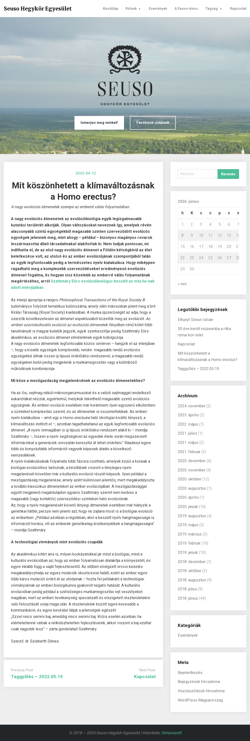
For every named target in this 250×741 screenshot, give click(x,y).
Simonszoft (171, 733)
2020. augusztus (192, 488)
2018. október (189, 570)
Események (158, 8)
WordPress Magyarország (200, 700)
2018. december (192, 561)
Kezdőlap (110, 8)
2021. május (188, 442)
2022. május (188, 424)
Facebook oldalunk (152, 122)
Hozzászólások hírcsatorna (201, 691)
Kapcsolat (238, 8)
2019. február (189, 543)
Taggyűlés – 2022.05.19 (37, 676)
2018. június (188, 598)
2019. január (188, 552)
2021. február (189, 451)
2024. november (191, 406)
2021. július (187, 433)
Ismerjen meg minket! (99, 122)
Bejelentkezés (190, 672)
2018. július (187, 589)
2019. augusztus (192, 516)
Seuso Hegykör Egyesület (38, 8)
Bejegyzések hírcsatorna (199, 681)
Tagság (214, 8)
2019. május (188, 525)
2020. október (189, 479)
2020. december (192, 460)
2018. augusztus (192, 580)
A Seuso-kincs (186, 8)
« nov (182, 284)
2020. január (188, 506)
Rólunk (134, 8)
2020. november (191, 470)
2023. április (188, 415)
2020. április (188, 497)
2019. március (190, 534)
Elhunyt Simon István (195, 319)
